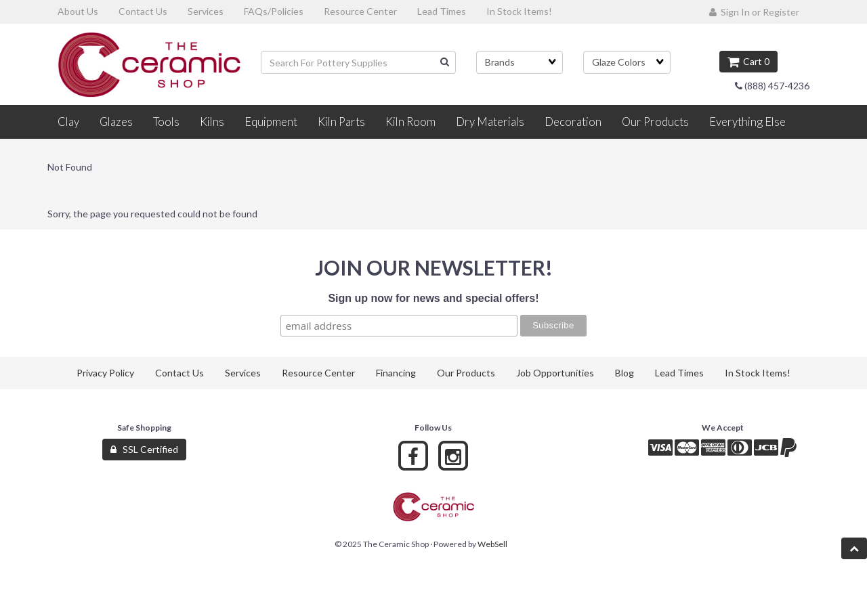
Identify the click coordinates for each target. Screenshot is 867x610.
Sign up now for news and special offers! (433, 298)
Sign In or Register (754, 12)
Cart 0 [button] (748, 61)
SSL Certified (144, 449)
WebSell (492, 544)
